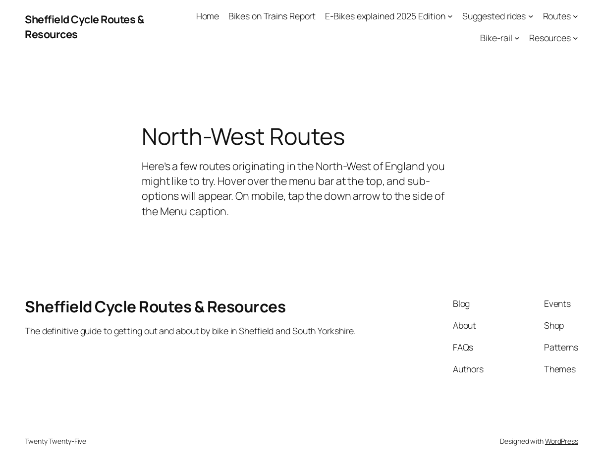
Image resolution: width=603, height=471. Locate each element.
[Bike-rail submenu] (517, 38)
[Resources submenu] (575, 38)
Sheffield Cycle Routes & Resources (155, 306)
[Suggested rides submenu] (531, 16)
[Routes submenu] (575, 16)
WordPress (561, 441)
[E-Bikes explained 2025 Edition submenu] (450, 16)
